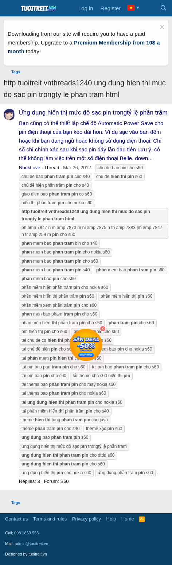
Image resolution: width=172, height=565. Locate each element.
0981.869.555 (26, 533)
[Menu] (10, 8)
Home (127, 519)
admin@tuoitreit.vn (31, 543)
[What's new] (149, 8)
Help (111, 519)
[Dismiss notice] (161, 28)
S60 (64, 481)
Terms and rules (50, 519)
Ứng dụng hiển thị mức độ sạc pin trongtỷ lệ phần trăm (93, 112)
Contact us (16, 519)
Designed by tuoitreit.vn (26, 554)
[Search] (163, 8)
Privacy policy (86, 519)
